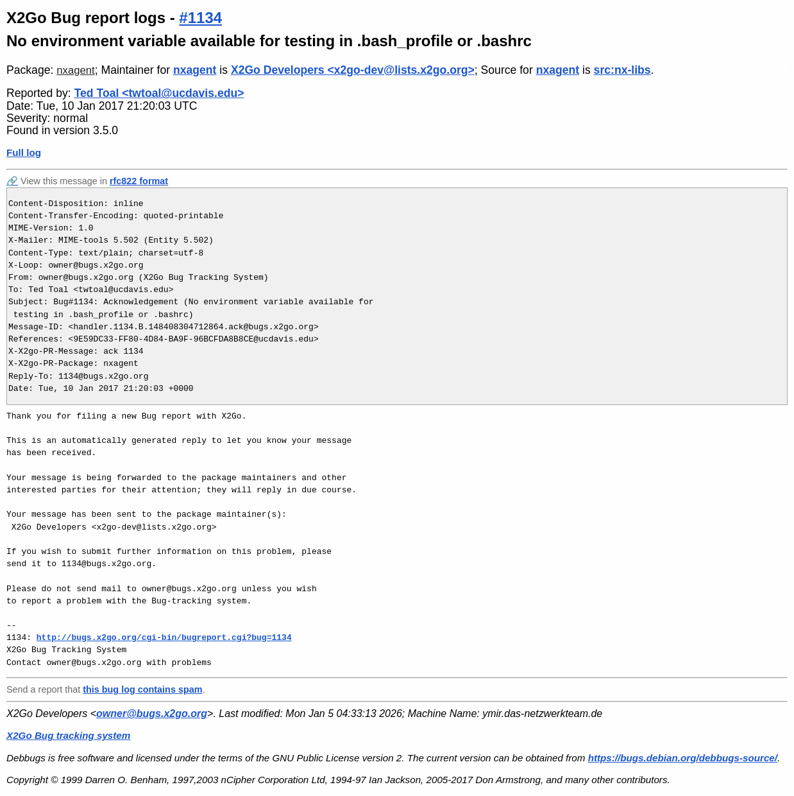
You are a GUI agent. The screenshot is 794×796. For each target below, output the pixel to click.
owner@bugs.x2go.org (151, 713)
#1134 (200, 17)
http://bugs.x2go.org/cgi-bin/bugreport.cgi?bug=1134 (164, 637)
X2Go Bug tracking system (68, 735)
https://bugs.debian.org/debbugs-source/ (682, 757)
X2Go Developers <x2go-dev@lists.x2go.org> (353, 70)
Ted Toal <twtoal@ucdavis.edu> (159, 93)
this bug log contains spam (142, 689)
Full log (23, 152)
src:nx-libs (622, 70)
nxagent (75, 70)
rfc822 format (139, 181)
